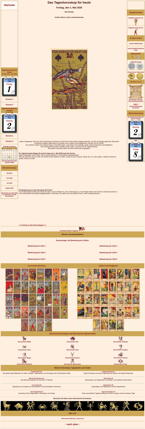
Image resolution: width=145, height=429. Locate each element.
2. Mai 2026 (9, 110)
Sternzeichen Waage (24, 357)
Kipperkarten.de (108, 385)
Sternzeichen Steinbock (24, 363)
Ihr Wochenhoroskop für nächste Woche (135, 139)
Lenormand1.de (37, 385)
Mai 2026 (9, 173)
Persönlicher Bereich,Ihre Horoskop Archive (135, 100)
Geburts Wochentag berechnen (135, 106)
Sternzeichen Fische (120, 363)
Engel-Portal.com (36, 371)
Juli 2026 (9, 183)
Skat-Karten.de (108, 378)
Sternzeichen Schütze (121, 357)
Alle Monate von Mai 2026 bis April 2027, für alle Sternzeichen (9, 194)
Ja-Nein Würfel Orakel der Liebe (136, 49)
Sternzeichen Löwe (72, 349)
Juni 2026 (9, 178)
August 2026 (9, 188)
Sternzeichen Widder (24, 341)
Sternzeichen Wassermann (72, 363)
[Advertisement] (9, 38)
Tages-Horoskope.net (108, 392)
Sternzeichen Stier (72, 341)
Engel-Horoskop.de (108, 371)
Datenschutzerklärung (68, 418)
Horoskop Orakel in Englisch (72, 230)
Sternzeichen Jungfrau (120, 349)
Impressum (80, 418)
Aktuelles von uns (136, 82)
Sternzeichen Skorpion (72, 357)
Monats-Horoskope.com (36, 378)
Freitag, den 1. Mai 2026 (9, 72)
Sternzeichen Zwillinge (120, 341)
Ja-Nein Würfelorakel (135, 43)
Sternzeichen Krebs (24, 349)
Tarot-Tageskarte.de (36, 392)
